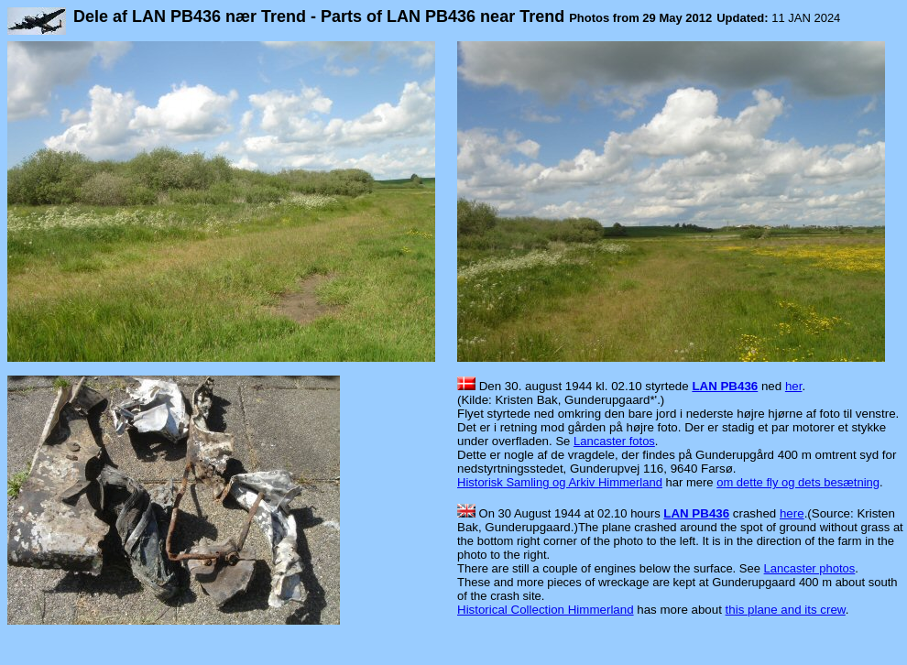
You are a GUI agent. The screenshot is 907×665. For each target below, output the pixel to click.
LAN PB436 (725, 386)
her (794, 386)
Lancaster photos (810, 568)
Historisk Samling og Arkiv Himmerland (559, 482)
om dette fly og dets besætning (798, 482)
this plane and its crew (786, 609)
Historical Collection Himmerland (545, 609)
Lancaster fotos (614, 441)
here (792, 513)
